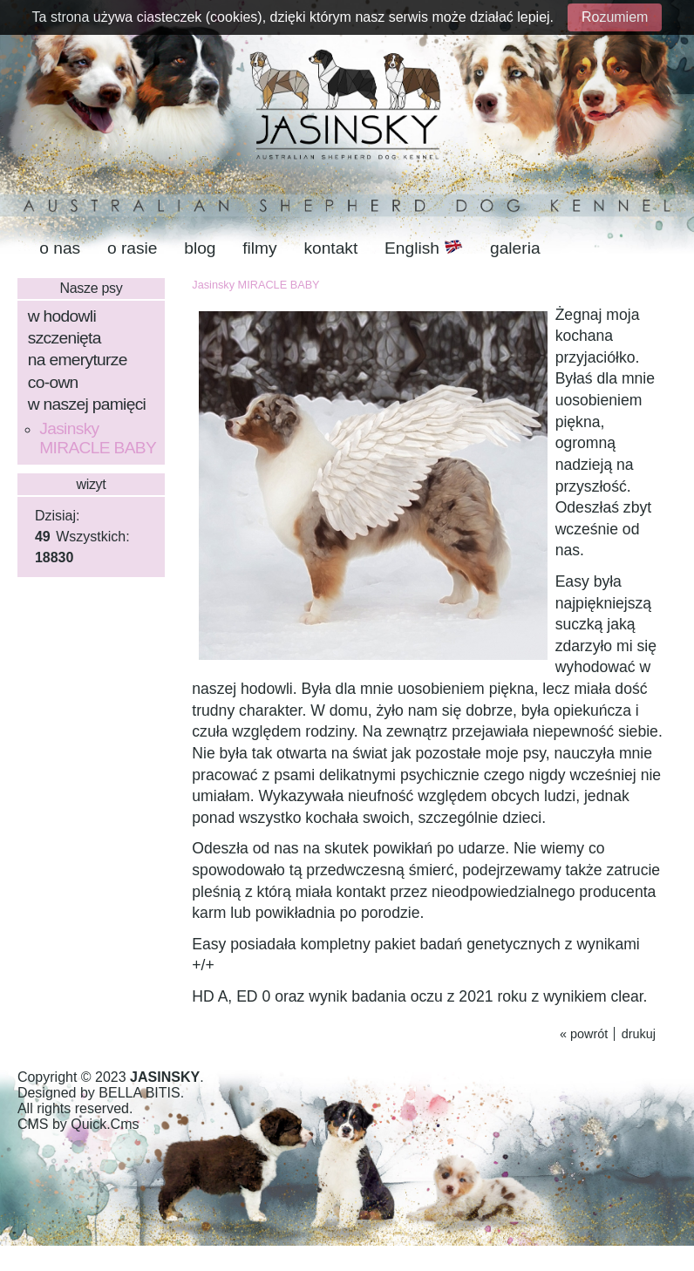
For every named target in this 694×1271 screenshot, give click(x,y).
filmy (259, 248)
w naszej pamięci (87, 404)
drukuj (639, 1034)
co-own (53, 382)
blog (199, 248)
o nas (59, 248)
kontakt (330, 248)
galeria (515, 248)
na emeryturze (77, 359)
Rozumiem (615, 17)
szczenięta (64, 338)
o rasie (132, 248)
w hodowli (62, 316)
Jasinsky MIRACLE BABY (97, 438)
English (423, 248)
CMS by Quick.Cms (78, 1124)
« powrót (584, 1034)
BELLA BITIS (139, 1092)
